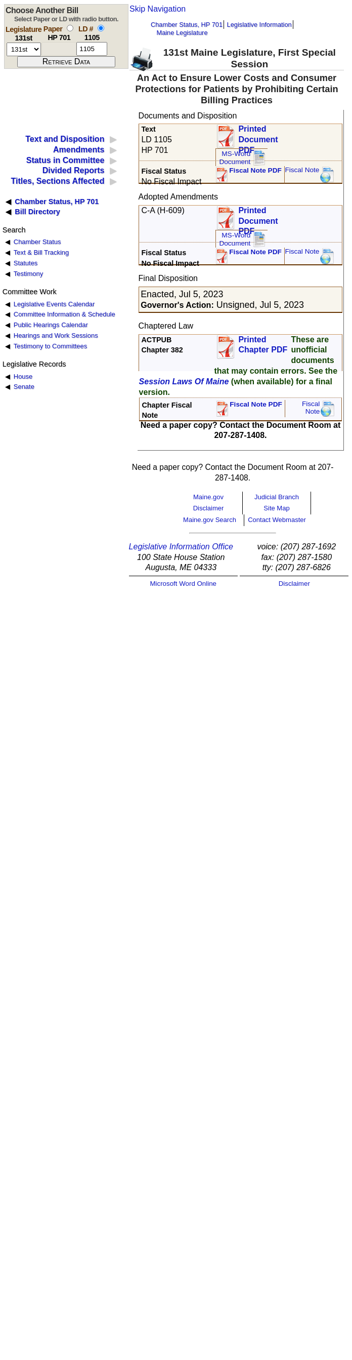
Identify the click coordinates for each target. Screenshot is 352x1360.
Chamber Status (37, 242)
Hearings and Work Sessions (56, 335)
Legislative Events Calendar (54, 304)
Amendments (78, 149)
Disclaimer (208, 508)
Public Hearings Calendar (51, 325)
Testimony (28, 273)
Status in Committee (65, 160)
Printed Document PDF (258, 136)
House (23, 376)
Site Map (276, 508)
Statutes (26, 263)
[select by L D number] (101, 28)
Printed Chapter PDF (262, 344)
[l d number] (91, 49)
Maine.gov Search (209, 520)
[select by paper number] (70, 28)
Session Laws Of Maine (184, 381)
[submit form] (66, 61)
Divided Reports (73, 170)
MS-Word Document (234, 158)
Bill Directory (37, 212)
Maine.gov (208, 497)
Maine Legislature (181, 32)
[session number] (24, 49)
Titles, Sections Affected (57, 181)
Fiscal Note (302, 170)
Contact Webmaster (277, 520)
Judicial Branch (276, 497)
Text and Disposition (64, 139)
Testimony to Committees (50, 346)
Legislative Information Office (181, 546)
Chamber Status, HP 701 (187, 24)
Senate (24, 386)
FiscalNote (311, 408)
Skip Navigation (157, 9)
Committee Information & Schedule (64, 314)
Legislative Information (259, 24)
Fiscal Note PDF (255, 170)
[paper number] (58, 49)
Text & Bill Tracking (41, 252)
